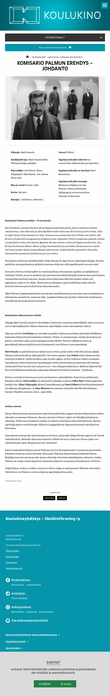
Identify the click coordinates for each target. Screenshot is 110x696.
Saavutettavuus (14, 568)
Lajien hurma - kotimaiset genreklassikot (66, 57)
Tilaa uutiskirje (19, 598)
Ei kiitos (66, 684)
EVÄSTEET (53, 662)
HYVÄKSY (45, 684)
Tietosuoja (11, 562)
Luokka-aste (55, 492)
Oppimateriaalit (40, 57)
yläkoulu (61, 498)
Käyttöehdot (12, 556)
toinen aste (49, 498)
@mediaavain (34, 584)
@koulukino (17, 584)
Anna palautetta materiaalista (55, 47)
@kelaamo (31, 611)
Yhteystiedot (12, 550)
